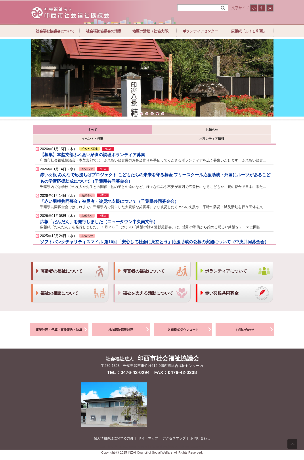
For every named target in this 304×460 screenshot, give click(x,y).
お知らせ (99, 131)
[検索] (199, 8)
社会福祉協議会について (55, 31)
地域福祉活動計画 (129, 322)
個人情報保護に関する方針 (114, 431)
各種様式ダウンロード (190, 322)
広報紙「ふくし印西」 (248, 31)
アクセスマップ (174, 431)
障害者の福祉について (141, 264)
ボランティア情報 (188, 131)
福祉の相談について (56, 286)
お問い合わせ (255, 322)
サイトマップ (148, 431)
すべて (55, 131)
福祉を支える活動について (145, 286)
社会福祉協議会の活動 (103, 31)
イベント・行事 (144, 131)
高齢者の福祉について (58, 264)
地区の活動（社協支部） (151, 31)
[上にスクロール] (292, 444)
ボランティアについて (223, 264)
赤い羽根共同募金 (219, 286)
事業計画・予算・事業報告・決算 (62, 322)
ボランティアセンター (200, 31)
